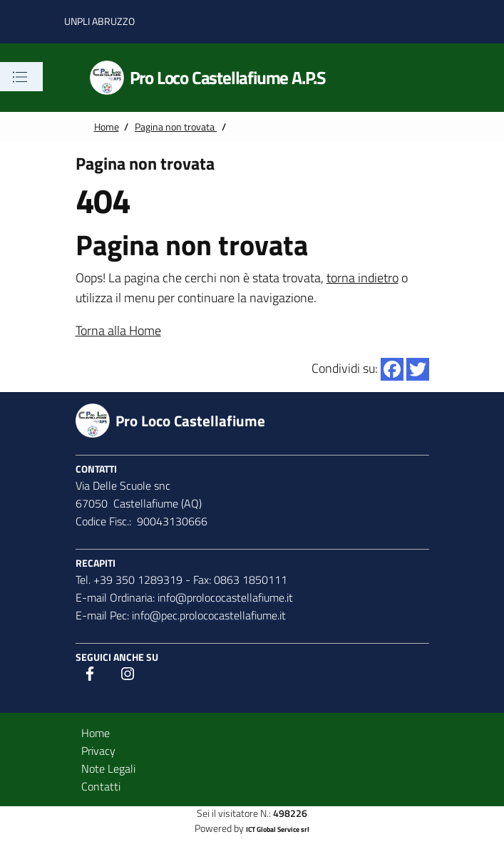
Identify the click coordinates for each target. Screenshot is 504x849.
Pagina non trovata (176, 127)
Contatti (100, 786)
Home (106, 127)
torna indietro (362, 277)
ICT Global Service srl (277, 829)
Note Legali (108, 768)
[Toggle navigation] (20, 77)
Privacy (98, 750)
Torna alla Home (118, 330)
